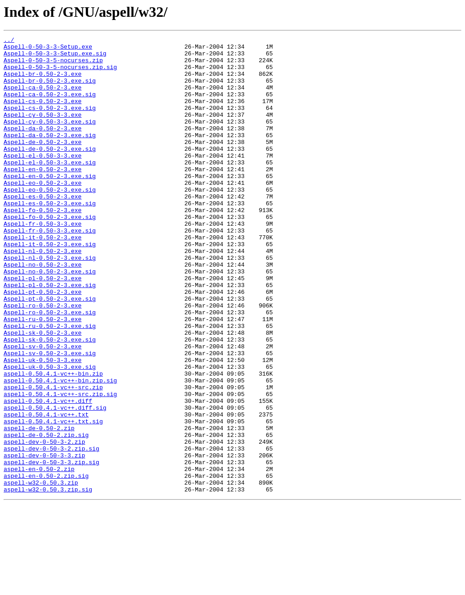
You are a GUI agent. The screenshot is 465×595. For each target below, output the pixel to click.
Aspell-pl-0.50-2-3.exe (43, 327)
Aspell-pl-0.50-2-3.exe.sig (50, 335)
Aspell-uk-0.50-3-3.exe (43, 425)
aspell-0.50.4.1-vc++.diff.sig (55, 482)
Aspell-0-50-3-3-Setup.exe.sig (55, 57)
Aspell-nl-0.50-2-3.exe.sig (50, 302)
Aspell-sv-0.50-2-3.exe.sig (50, 417)
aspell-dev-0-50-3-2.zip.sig (51, 531)
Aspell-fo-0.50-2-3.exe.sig (50, 253)
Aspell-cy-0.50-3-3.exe (43, 131)
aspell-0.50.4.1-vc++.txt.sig (53, 499)
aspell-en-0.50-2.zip (39, 556)
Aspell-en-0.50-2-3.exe (43, 196)
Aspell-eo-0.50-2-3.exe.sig (50, 221)
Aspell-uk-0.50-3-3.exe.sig (50, 433)
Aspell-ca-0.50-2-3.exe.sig (50, 106)
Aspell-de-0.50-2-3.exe (43, 163)
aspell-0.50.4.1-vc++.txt (46, 490)
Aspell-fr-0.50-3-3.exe (43, 262)
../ (9, 41)
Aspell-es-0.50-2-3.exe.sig (50, 237)
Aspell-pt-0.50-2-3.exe (43, 343)
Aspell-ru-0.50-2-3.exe (43, 376)
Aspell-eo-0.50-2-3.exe (43, 212)
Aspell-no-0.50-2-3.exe (43, 311)
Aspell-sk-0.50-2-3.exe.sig (50, 401)
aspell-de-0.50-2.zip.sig (46, 515)
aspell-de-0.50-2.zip (39, 507)
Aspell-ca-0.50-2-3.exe (43, 98)
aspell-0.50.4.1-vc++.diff (48, 474)
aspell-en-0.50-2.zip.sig (46, 564)
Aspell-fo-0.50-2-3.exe (43, 245)
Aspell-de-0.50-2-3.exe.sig (50, 172)
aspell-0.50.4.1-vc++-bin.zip (53, 441)
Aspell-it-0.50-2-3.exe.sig (50, 286)
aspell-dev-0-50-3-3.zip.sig (51, 548)
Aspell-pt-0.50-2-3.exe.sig (50, 351)
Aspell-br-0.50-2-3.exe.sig (50, 90)
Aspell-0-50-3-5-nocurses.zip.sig (60, 73)
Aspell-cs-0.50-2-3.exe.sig (50, 123)
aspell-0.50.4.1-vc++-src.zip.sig (60, 466)
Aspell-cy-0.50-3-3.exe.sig (50, 139)
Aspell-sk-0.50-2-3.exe (43, 392)
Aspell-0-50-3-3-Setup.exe (48, 49)
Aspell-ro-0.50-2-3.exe (43, 360)
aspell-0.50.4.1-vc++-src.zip (53, 458)
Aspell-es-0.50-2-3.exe (43, 229)
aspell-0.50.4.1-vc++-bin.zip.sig (60, 450)
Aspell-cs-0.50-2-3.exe (43, 114)
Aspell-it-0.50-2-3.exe (43, 278)
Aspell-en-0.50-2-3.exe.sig (50, 204)
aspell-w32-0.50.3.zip (41, 572)
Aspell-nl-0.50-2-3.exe (43, 294)
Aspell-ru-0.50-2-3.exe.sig (50, 384)
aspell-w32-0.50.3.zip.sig (48, 580)
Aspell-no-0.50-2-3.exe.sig (50, 319)
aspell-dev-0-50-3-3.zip (44, 540)
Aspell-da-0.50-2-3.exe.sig (50, 155)
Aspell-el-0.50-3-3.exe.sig (50, 188)
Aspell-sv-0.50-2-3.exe (43, 409)
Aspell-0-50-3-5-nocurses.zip (53, 65)
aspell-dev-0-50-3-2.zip (44, 523)
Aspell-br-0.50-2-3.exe (43, 82)
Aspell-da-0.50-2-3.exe (43, 147)
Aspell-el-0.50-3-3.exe (43, 180)
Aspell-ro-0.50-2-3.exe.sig (50, 368)
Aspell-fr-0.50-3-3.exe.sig (50, 270)
